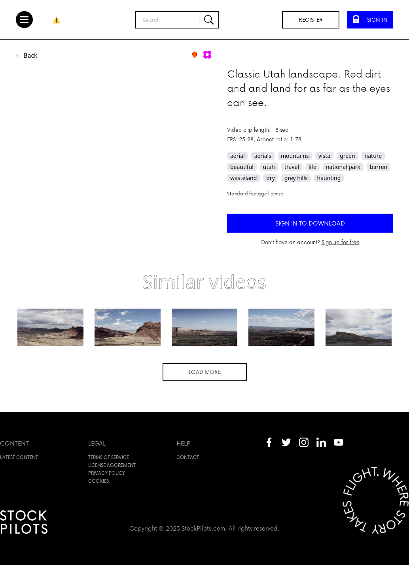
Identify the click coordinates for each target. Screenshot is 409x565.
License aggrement (112, 465)
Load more (205, 372)
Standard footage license (255, 193)
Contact (187, 457)
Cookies (98, 481)
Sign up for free (341, 242)
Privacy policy (106, 473)
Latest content (19, 457)
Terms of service (108, 457)
